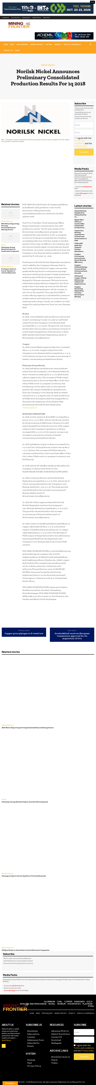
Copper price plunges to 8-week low (24, 633)
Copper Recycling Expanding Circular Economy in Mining (79, 291)
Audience (5, 17)
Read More (6, 1040)
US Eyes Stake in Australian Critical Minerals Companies (25, 950)
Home (6, 44)
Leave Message (81, 193)
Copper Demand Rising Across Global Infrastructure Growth (80, 268)
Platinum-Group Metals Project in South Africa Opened (10, 249)
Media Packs (37, 17)
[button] (91, 44)
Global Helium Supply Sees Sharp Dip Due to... (80, 214)
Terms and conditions (79, 142)
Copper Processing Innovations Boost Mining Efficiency (80, 258)
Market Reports (36, 44)
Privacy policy (80, 146)
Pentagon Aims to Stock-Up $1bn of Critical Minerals (8, 271)
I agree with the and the (83, 142)
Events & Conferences (72, 44)
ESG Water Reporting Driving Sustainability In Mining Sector (10, 227)
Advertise (46, 17)
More (17, 50)
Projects (57, 44)
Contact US (8, 50)
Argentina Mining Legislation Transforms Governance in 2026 (80, 235)
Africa (3, 245)
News (12, 44)
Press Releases (22, 44)
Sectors (49, 44)
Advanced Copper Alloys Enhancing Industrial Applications (80, 279)
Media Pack (88, 187)
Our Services (15, 17)
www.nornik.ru (29, 407)
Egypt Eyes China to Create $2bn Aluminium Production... (79, 223)
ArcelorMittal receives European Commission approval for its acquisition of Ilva (72, 636)
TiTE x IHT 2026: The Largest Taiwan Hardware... (79, 247)
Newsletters (26, 17)
